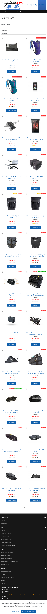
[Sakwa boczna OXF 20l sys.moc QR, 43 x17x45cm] (35, 216)
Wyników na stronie (5, 24)
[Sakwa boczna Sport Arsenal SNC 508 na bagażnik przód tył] (11, 255)
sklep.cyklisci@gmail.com (9, 598)
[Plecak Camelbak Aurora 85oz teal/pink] (11, 99)
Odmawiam (15, 611)
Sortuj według (4, 30)
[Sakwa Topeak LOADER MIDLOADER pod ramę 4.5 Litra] (35, 489)
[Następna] (45, 507)
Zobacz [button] (11, 71)
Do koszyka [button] (12, 110)
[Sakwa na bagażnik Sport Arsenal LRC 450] (11, 294)
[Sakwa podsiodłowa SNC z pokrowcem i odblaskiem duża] (35, 372)
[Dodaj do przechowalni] (2, 38)
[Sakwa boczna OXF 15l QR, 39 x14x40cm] (11, 216)
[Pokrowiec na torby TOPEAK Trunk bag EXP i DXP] (11, 177)
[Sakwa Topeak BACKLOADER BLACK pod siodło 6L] (11, 489)
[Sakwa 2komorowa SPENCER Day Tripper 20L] (35, 177)
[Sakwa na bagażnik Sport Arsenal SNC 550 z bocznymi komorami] (35, 294)
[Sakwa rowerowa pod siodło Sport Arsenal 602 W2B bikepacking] (11, 450)
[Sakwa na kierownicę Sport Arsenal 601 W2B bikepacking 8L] (35, 333)
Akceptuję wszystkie (28, 611)
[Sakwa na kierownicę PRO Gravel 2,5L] (11, 333)
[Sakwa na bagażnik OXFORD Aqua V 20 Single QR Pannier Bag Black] (35, 255)
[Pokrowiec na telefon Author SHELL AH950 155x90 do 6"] (11, 138)
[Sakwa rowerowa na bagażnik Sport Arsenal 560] (35, 411)
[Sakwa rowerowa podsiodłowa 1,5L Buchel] (35, 450)
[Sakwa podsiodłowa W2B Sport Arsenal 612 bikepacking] (11, 411)
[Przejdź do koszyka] (43, 5)
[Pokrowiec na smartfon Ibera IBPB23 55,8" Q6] (35, 99)
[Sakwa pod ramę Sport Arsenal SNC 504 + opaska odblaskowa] (11, 372)
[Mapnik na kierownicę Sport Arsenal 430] (11, 60)
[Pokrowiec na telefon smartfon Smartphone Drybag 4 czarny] (35, 138)
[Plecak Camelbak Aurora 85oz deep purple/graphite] (35, 60)
